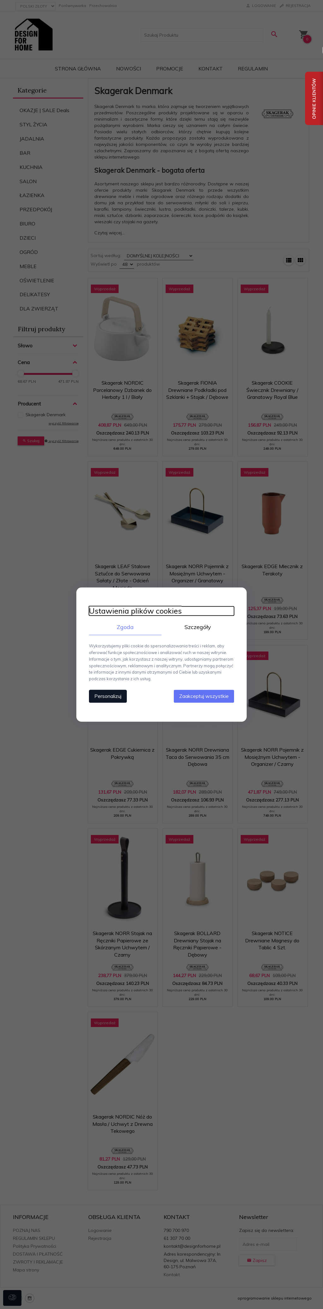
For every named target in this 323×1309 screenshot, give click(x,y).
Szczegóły (198, 627)
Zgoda (125, 627)
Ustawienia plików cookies (135, 610)
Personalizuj (107, 696)
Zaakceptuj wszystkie (204, 696)
